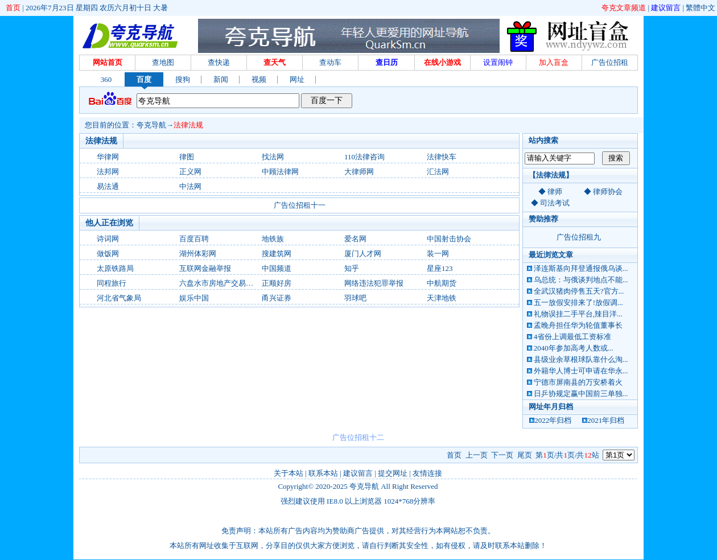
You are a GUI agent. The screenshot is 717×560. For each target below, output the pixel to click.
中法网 (190, 186)
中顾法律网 (280, 171)
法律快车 (441, 157)
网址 (297, 79)
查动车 (330, 62)
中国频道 (276, 268)
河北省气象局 (119, 298)
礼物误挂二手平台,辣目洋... (578, 314)
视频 (259, 79)
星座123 (440, 268)
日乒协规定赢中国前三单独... (581, 393)
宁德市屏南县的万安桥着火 (578, 382)
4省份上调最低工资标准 (573, 336)
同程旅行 (111, 283)
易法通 (108, 186)
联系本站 (323, 473)
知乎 (351, 268)
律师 (554, 191)
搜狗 (182, 79)
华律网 (108, 157)
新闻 (220, 79)
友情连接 (427, 473)
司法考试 (555, 203)
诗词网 (108, 238)
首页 (13, 7)
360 (106, 79)
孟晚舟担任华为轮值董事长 (578, 325)
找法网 (273, 157)
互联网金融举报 (205, 268)
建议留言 (666, 7)
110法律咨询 (364, 157)
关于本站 (288, 473)
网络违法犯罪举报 (373, 283)
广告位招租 (609, 62)
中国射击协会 (449, 238)
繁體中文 (700, 7)
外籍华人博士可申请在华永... (581, 371)
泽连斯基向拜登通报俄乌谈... (581, 268)
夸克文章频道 (623, 7)
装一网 (438, 253)
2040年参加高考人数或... (573, 348)
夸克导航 (151, 125)
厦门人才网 (362, 253)
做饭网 (108, 253)
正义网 (190, 171)
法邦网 (108, 171)
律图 (186, 157)
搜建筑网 (276, 253)
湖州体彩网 (197, 253)
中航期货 (441, 283)
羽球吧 (355, 298)
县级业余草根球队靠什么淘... (581, 359)
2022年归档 (552, 420)
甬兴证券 (276, 298)
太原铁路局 (115, 268)
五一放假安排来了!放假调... (578, 302)
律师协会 (608, 191)
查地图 (163, 62)
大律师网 (359, 171)
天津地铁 (441, 298)
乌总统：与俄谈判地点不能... (581, 279)
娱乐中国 (194, 298)
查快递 (219, 62)
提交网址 (392, 473)
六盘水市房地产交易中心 (220, 283)
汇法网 (438, 171)
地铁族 (273, 238)
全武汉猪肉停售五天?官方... (579, 291)
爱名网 (355, 238)
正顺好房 (276, 283)
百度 (144, 79)
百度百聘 (194, 238)
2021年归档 (605, 420)
